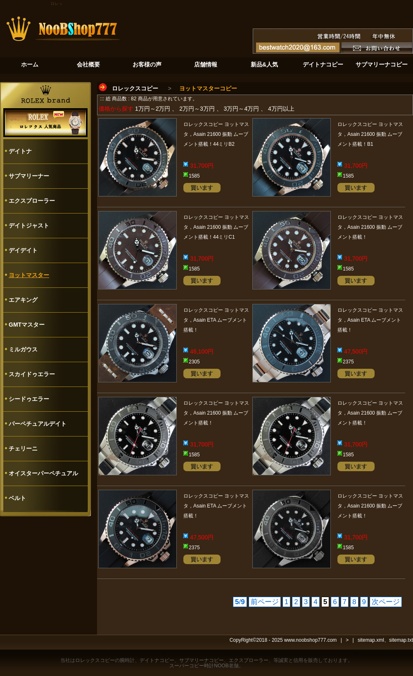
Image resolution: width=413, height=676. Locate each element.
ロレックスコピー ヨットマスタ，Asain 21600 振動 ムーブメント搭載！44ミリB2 (216, 134)
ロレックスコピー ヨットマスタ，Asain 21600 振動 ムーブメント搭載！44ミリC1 (216, 227)
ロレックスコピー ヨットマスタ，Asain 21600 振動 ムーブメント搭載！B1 (370, 134)
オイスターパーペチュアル (43, 473)
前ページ (265, 602)
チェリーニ (23, 448)
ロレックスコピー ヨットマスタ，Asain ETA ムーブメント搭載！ (216, 320)
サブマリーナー (29, 176)
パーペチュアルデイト (37, 423)
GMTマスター (27, 324)
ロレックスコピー (135, 88)
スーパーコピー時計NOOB (198, 666)
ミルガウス (23, 349)
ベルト (17, 498)
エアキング (23, 299)
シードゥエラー (29, 399)
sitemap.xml (371, 640)
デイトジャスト (29, 225)
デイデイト (23, 250)
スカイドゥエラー (32, 374)
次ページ (386, 602)
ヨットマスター (29, 275)
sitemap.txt (401, 640)
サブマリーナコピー (201, 660)
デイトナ (20, 151)
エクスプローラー (32, 200)
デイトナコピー (157, 660)
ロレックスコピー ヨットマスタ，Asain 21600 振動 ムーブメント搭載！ (370, 227)
